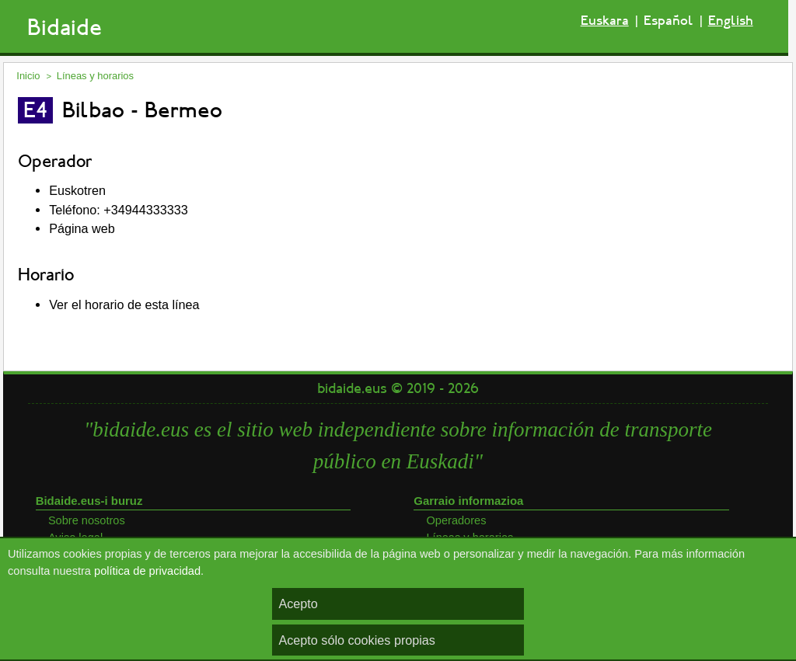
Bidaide (64, 27)
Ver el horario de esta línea (124, 304)
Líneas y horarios (95, 76)
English (730, 20)
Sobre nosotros (86, 520)
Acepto (297, 604)
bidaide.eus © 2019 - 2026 (398, 388)
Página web (82, 228)
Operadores (456, 520)
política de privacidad (147, 571)
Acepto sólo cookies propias (356, 640)
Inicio (28, 76)
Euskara (605, 20)
